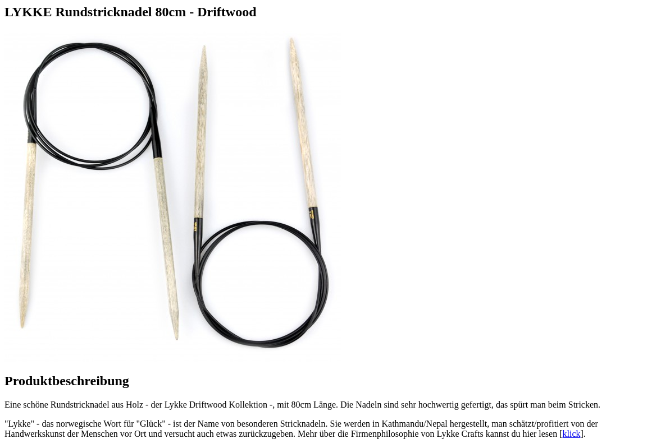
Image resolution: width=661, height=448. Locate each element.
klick (572, 433)
